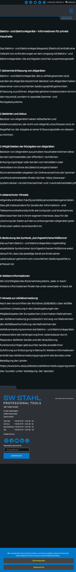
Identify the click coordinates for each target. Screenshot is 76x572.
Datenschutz (38, 567)
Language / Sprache (55, 2)
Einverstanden (39, 560)
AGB (56, 398)
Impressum (70, 398)
